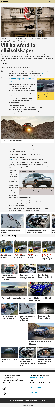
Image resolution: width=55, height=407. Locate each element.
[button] (54, 243)
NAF (45, 384)
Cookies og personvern (16, 400)
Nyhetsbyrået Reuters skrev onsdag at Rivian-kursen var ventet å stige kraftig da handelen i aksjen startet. (21, 80)
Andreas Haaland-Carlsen (36, 377)
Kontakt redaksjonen (35, 387)
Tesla (10, 159)
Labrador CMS (25, 400)
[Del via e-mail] (2, 78)
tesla (8, 235)
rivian (13, 235)
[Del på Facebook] (2, 71)
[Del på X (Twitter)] (2, 75)
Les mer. (13, 382)
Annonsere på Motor (35, 389)
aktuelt (3, 235)
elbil (18, 235)
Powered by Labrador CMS (27, 405)
